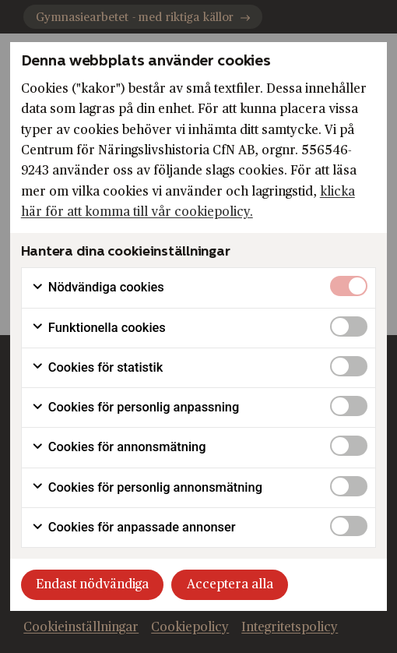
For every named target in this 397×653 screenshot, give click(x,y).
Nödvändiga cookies (97, 287)
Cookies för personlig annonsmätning (146, 488)
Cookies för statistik (97, 368)
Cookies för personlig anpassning (135, 407)
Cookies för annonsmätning (118, 447)
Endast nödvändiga (92, 584)
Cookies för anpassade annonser (133, 527)
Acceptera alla (230, 584)
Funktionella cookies (98, 328)
